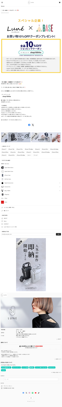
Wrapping (7, 194)
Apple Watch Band (9, 167)
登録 (58, 234)
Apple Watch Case (9, 171)
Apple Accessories (9, 183)
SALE (6, 202)
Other (6, 198)
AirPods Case (8, 179)
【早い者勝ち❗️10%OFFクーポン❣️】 (10, 10)
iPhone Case (7, 175)
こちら (17, 337)
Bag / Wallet (7, 190)
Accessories (7, 186)
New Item (7, 163)
